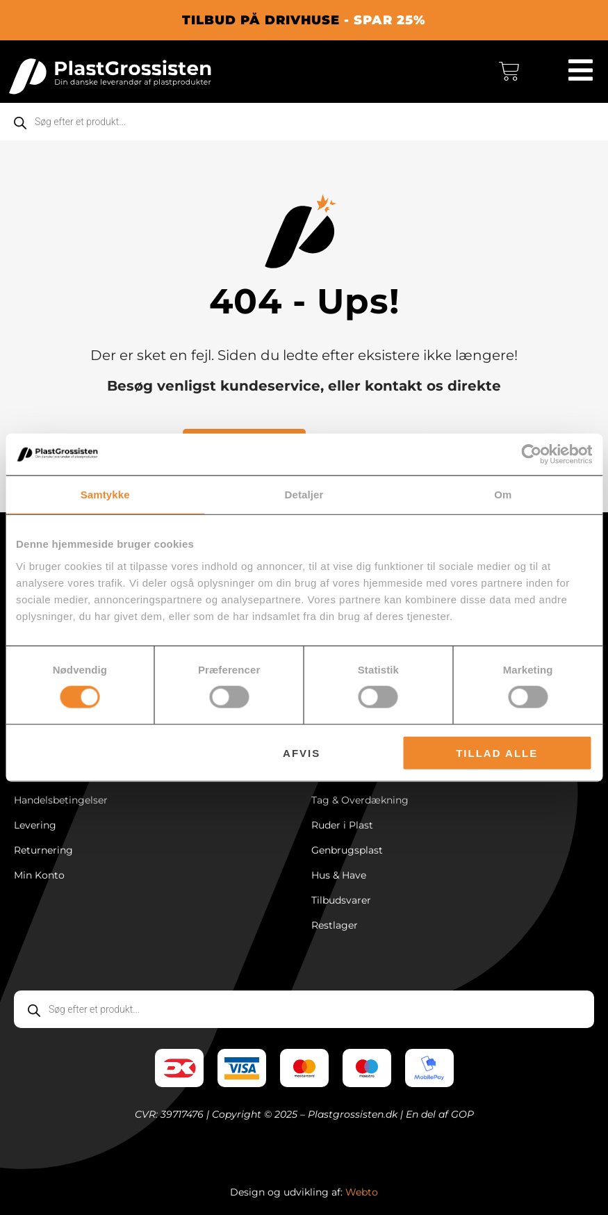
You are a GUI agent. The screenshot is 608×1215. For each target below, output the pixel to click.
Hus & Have (338, 875)
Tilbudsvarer (341, 900)
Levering (35, 825)
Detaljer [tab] (304, 494)
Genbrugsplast (347, 850)
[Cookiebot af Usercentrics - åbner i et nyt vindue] (531, 454)
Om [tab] (502, 494)
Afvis (301, 752)
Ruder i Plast (342, 825)
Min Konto (39, 875)
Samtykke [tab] (105, 494)
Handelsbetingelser (61, 800)
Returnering (43, 850)
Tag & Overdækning (360, 800)
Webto (361, 1192)
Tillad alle (497, 752)
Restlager (334, 925)
